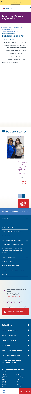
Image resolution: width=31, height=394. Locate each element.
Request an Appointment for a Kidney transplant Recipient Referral (12, 251)
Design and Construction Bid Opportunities (11, 361)
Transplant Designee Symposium (9, 31)
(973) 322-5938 (14, 302)
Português (19, 384)
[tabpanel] (15, 147)
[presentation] (23, 173)
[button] (25, 391)
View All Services (13, 312)
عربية (17, 371)
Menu (3, 391)
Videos (4, 274)
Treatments (6, 236)
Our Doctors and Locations (11, 231)
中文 (17, 382)
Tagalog (4, 374)
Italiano (18, 379)
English (4, 371)
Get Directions (13, 297)
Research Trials (7, 261)
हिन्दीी (3, 379)
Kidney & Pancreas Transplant (8, 29)
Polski (4, 384)
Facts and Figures (8, 223)
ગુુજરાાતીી (4, 377)
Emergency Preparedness (11, 265)
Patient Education (8, 257)
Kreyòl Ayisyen (20, 377)
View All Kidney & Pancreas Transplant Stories (23, 203)
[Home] (9, 8)
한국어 (4, 382)
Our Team (5, 218)
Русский (4, 387)
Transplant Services (18, 27)
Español (18, 387)
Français (18, 374)
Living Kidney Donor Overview (12, 244)
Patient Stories (7, 227)
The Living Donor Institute (11, 240)
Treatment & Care (7, 27)
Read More (24, 182)
